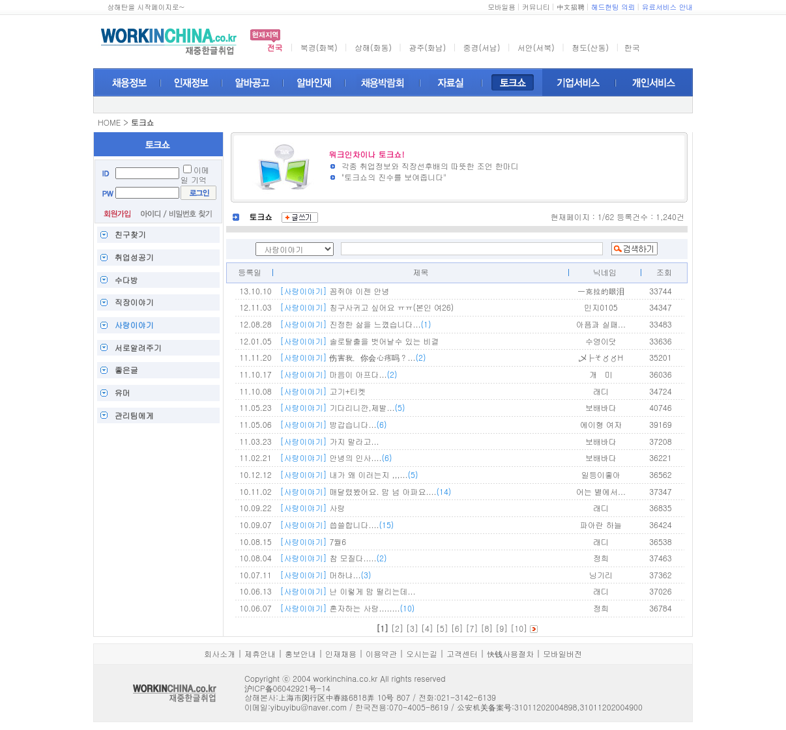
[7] (472, 628)
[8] (486, 628)
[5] (442, 628)
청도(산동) (590, 47)
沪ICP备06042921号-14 (287, 688)
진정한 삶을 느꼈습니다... (355, 324)
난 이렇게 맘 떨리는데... (347, 591)
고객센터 (462, 653)
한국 (632, 47)
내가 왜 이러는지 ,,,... (349, 474)
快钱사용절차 (510, 653)
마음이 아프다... (338, 374)
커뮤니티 (536, 7)
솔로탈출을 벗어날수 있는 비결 (359, 340)
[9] (501, 628)
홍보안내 (300, 653)
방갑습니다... (333, 424)
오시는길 (421, 653)
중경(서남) (482, 47)
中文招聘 (571, 7)
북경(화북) (319, 47)
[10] (518, 628)
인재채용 (341, 653)
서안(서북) (536, 47)
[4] (427, 628)
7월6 (313, 541)
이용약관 (381, 653)
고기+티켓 (323, 391)
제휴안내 (260, 653)
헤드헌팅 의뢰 (613, 7)
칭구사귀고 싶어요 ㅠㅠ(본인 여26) (367, 307)
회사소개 (219, 653)
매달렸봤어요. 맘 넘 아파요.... (365, 491)
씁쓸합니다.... (337, 524)
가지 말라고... (329, 441)
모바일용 (502, 7)
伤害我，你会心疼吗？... (353, 357)
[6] (457, 628)
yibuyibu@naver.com (308, 706)
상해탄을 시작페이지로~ (145, 7)
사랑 (312, 507)
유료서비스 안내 (667, 7)
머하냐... (325, 574)
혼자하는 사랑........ (347, 607)
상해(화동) (373, 47)
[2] (397, 628)
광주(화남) (427, 47)
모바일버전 (562, 653)
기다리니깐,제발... (342, 407)
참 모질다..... (333, 557)
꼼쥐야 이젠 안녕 (334, 290)
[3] (412, 628)
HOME (109, 122)
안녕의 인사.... (336, 457)
